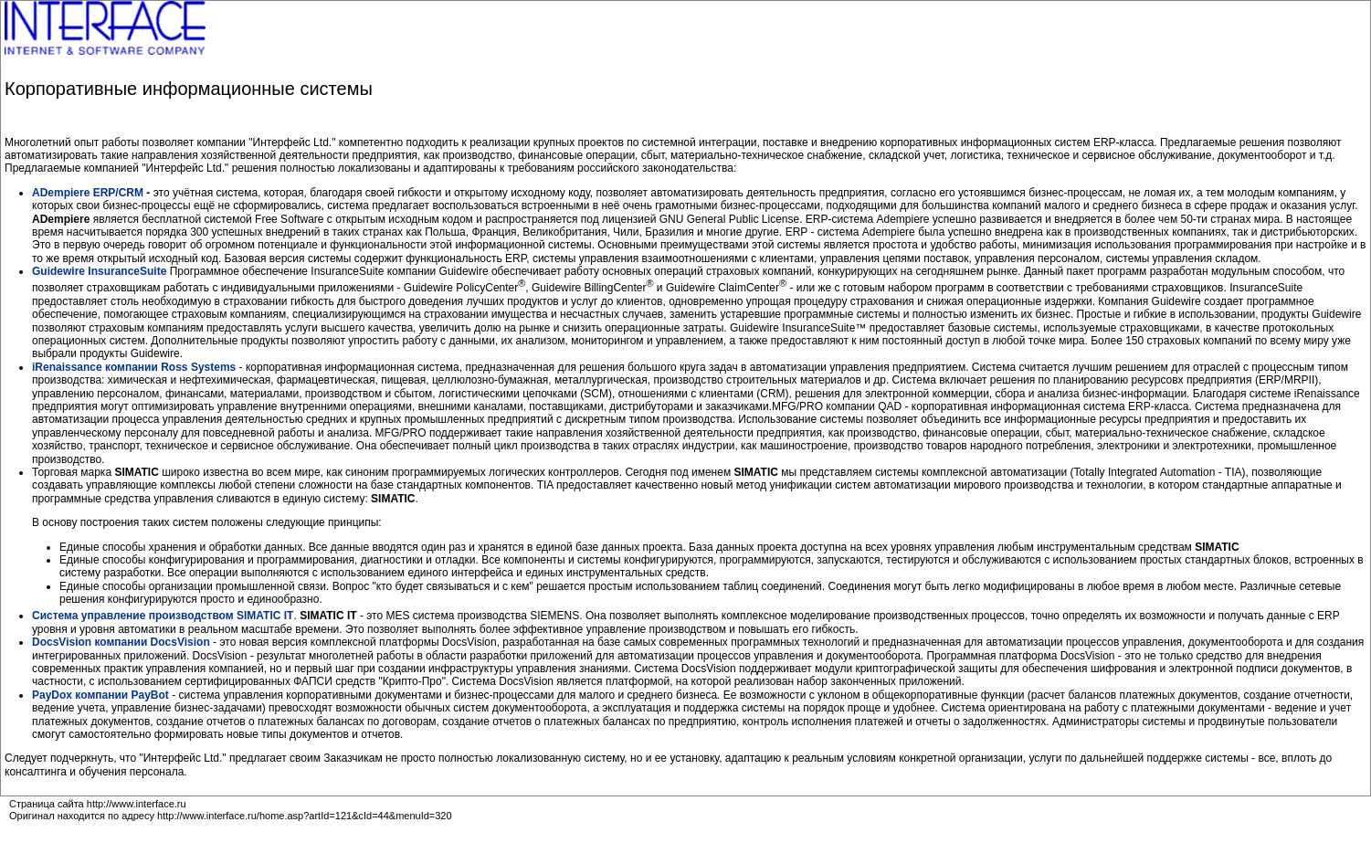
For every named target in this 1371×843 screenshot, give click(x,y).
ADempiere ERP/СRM (87, 192)
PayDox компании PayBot (102, 695)
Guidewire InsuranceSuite (99, 271)
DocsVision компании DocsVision (122, 642)
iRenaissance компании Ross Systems (134, 367)
